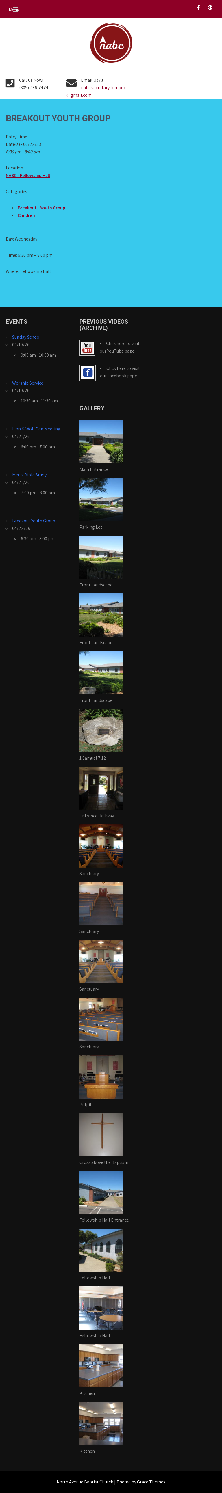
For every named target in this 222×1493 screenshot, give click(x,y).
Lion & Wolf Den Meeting (36, 429)
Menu (14, 9)
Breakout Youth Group (33, 521)
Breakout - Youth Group (41, 208)
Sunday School (26, 337)
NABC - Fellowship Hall (28, 175)
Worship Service (27, 383)
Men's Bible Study (29, 475)
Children (26, 215)
